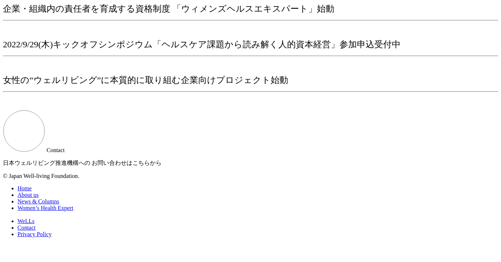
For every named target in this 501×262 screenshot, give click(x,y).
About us (28, 195)
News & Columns (38, 201)
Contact (26, 228)
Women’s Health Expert (45, 208)
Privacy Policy (34, 234)
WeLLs (26, 221)
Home (24, 188)
